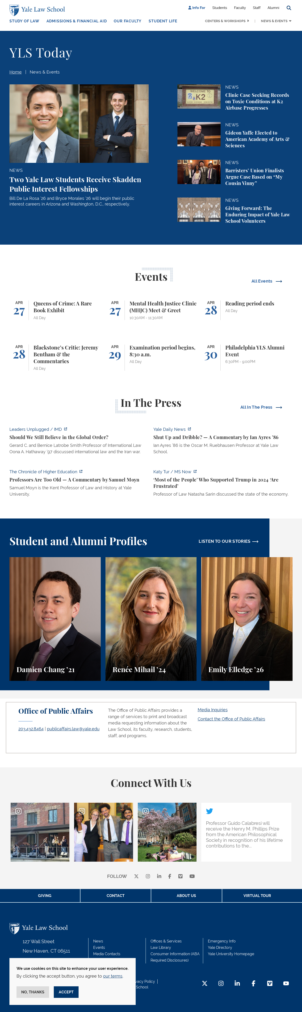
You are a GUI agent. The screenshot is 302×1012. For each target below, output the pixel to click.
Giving (44, 895)
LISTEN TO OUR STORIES (225, 541)
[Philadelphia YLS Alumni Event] (247, 358)
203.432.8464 (31, 728)
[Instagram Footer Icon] (221, 983)
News (98, 941)
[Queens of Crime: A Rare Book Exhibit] (55, 310)
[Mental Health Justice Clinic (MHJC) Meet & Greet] (151, 310)
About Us (186, 895)
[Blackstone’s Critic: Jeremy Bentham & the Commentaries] (55, 358)
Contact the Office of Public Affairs (231, 718)
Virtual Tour (257, 895)
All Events (262, 281)
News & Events (274, 21)
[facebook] (169, 876)
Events (99, 947)
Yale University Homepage (231, 954)
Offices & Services (166, 941)
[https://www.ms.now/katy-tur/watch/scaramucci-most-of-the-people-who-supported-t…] (223, 484)
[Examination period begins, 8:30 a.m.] (151, 358)
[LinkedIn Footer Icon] (237, 983)
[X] (136, 876)
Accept (66, 992)
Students (219, 8)
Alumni (273, 8)
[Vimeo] (180, 876)
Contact (116, 895)
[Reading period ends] (247, 310)
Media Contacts (106, 954)
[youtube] (192, 876)
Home (15, 72)
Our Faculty (128, 21)
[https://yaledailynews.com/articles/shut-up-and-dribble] (223, 442)
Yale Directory (220, 947)
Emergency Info (222, 941)
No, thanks (32, 992)
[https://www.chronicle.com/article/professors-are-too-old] (79, 484)
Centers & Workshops (225, 21)
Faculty (240, 8)
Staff (256, 8)
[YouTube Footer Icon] (286, 983)
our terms (112, 976)
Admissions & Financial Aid (76, 21)
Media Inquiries (213, 709)
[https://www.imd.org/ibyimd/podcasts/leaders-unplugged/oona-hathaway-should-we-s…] (79, 442)
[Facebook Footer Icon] (253, 983)
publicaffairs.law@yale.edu (73, 728)
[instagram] (148, 876)
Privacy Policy (142, 981)
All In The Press (256, 407)
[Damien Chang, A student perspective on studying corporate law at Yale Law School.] (55, 619)
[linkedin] (159, 876)
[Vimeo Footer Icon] (270, 983)
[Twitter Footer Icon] (205, 983)
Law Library (161, 947)
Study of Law (24, 21)
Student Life (163, 21)
